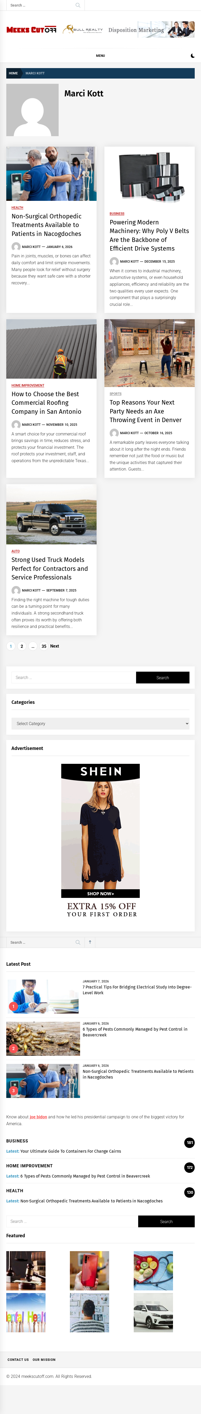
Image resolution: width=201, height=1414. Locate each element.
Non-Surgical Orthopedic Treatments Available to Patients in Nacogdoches (46, 225)
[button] (193, 56)
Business (117, 214)
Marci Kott (31, 247)
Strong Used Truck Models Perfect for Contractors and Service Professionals (50, 568)
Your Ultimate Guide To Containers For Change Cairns (70, 1151)
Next (54, 646)
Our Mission (44, 1360)
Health (17, 207)
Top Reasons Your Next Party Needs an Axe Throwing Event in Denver (146, 411)
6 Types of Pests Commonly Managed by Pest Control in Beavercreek (85, 1176)
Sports (115, 394)
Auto (16, 551)
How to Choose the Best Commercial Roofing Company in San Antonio (46, 402)
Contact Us (18, 1360)
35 (44, 646)
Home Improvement (28, 385)
